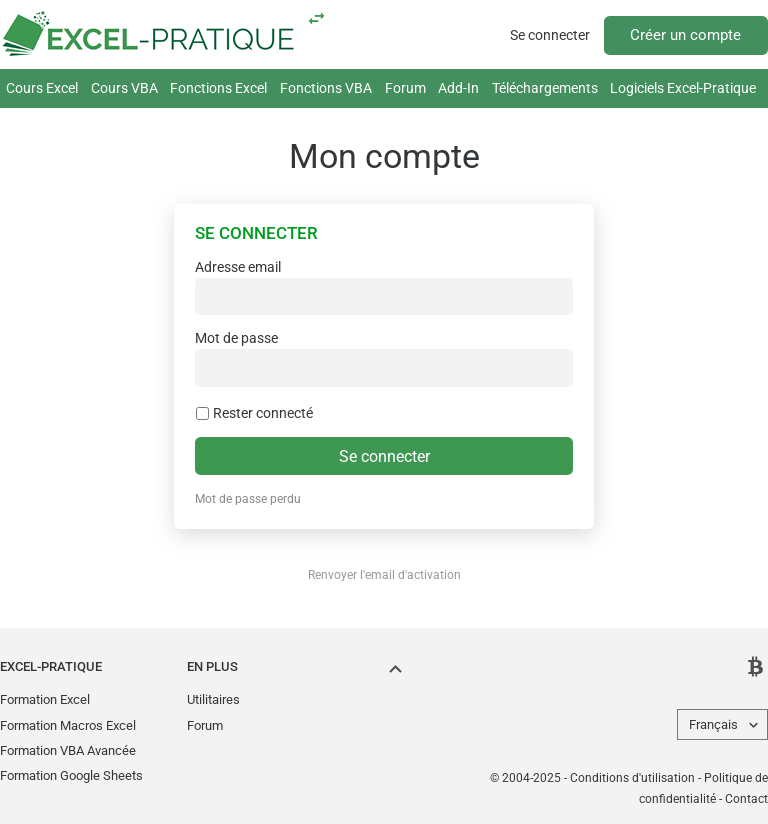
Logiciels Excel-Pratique (683, 88)
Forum (405, 88)
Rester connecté (254, 413)
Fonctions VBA (326, 88)
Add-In (458, 88)
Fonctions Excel (218, 88)
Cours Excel (42, 88)
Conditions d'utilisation (632, 778)
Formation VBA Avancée (68, 750)
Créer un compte (685, 35)
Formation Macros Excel (68, 725)
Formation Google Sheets (71, 775)
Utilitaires (213, 699)
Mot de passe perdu (248, 499)
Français (713, 724)
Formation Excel (45, 699)
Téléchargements (545, 88)
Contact (746, 799)
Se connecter (550, 35)
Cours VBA (124, 88)
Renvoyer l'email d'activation (384, 575)
